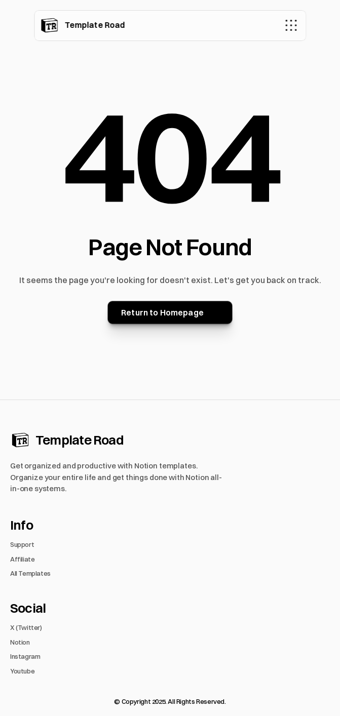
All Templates (30, 573)
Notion (20, 642)
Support (22, 544)
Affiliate (22, 559)
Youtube (22, 671)
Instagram (25, 656)
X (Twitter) (26, 627)
